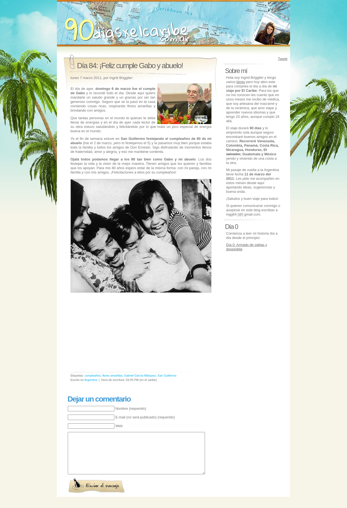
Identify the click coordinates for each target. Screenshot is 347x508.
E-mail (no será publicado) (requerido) (145, 417)
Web (119, 426)
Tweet (282, 59)
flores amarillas (112, 375)
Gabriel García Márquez (140, 375)
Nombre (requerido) (130, 408)
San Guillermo (167, 375)
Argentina (90, 379)
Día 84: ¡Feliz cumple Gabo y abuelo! (130, 65)
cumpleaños (93, 375)
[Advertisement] (116, 334)
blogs (240, 82)
